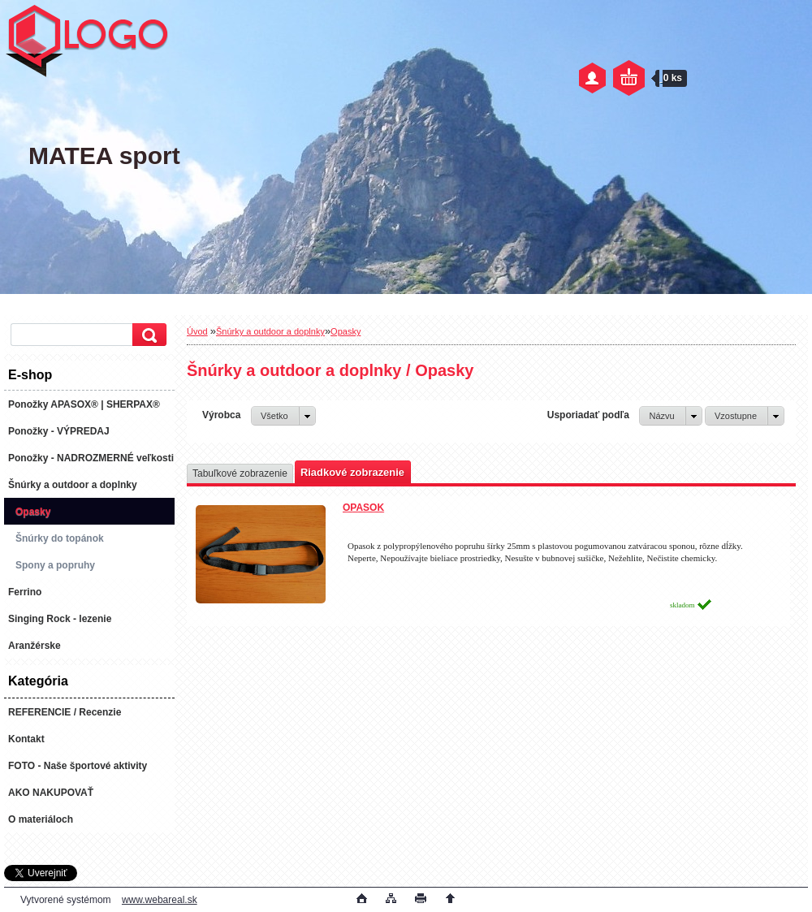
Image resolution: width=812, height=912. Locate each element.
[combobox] (670, 416)
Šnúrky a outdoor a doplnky (270, 331)
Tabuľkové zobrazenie (239, 473)
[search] (147, 335)
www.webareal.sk (159, 900)
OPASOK (363, 507)
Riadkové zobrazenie (352, 472)
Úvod (197, 331)
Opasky (345, 331)
